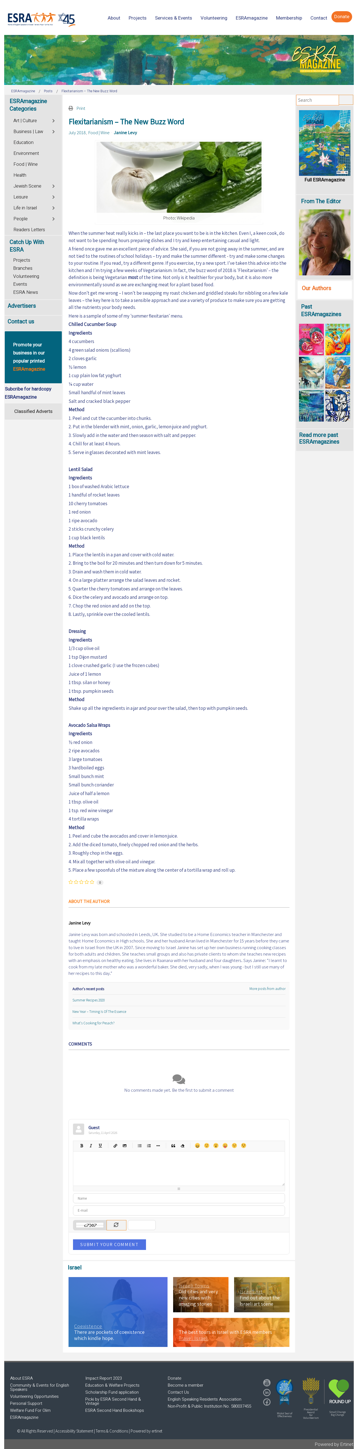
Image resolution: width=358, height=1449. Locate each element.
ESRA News (25, 292)
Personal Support (26, 1403)
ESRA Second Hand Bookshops (114, 1410)
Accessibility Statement (74, 1431)
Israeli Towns (194, 1286)
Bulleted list (139, 1145)
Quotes (173, 1145)
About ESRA (21, 1378)
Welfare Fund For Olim (30, 1410)
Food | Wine (99, 132)
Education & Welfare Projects (112, 1385)
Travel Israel (193, 1338)
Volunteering (26, 276)
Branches (22, 268)
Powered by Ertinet (334, 1444)
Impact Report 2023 (103, 1378)
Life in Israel (25, 208)
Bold (81, 1145)
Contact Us (178, 1392)
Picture (124, 1145)
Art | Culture (25, 120)
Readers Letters (29, 229)
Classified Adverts (33, 411)
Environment (26, 153)
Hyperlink (115, 1145)
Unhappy (234, 1145)
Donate (174, 1378)
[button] (284, 1392)
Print (80, 108)
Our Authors (316, 288)
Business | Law (28, 131)
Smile (206, 1145)
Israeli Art (251, 1292)
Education (23, 142)
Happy (197, 1145)
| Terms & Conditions (111, 1431)
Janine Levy (125, 132)
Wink (243, 1145)
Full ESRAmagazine (325, 179)
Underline (100, 1145)
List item (158, 1145)
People (20, 219)
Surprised (216, 1145)
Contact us (21, 322)
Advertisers (22, 306)
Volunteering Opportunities (34, 1396)
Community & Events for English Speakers (39, 1387)
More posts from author (267, 988)
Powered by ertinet (146, 1431)
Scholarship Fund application (112, 1392)
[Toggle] (54, 120)
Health (19, 175)
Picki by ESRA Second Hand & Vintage (113, 1401)
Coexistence (88, 1326)
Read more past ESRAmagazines (319, 438)
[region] (179, 60)
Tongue (225, 1145)
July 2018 (77, 132)
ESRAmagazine (24, 1417)
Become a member (185, 1385)
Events (20, 284)
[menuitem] (114, 18)
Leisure (20, 197)
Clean (182, 1145)
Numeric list (149, 1145)
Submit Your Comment (109, 1244)
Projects (21, 260)
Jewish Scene (27, 186)
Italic (91, 1145)
